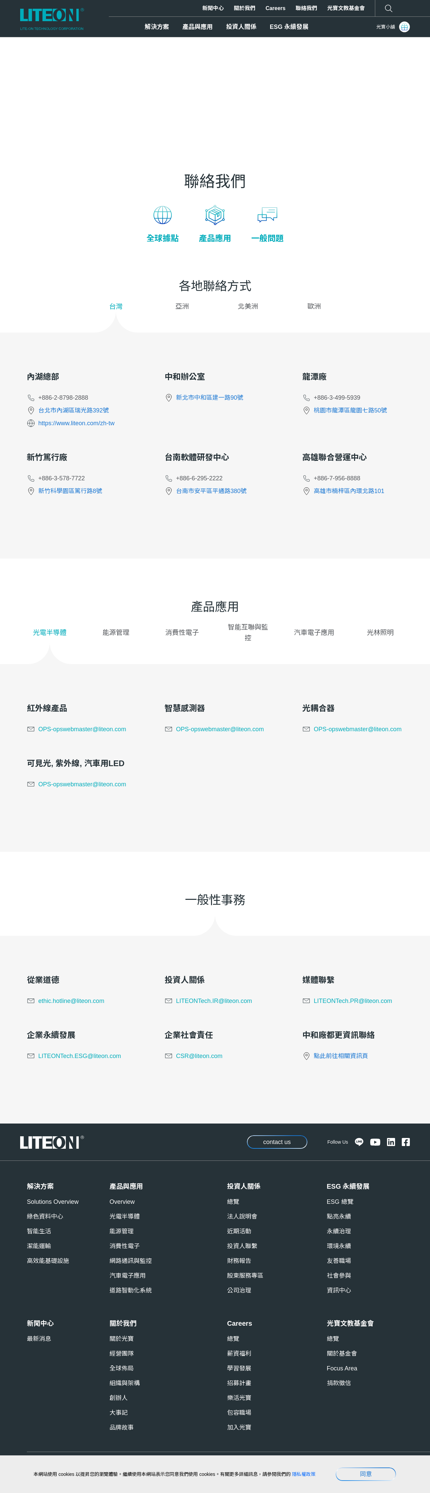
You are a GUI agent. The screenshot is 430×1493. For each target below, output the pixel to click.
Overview (122, 1201)
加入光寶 (239, 1427)
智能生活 (39, 1231)
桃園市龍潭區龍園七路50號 (350, 410)
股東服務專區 (245, 1275)
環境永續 (339, 1246)
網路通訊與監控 (131, 1261)
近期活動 (239, 1231)
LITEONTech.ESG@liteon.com (79, 1056)
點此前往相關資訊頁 (341, 1056)
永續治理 (339, 1231)
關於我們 (244, 8)
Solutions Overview (53, 1201)
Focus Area (342, 1368)
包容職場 (239, 1412)
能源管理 (122, 1231)
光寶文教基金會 (346, 8)
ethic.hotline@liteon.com (71, 1001)
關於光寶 (122, 1338)
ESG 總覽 (340, 1201)
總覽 (233, 1201)
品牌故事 (122, 1427)
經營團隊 (122, 1353)
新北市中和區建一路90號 (209, 397)
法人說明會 (242, 1216)
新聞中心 (213, 8)
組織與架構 (125, 1383)
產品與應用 (197, 27)
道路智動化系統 (131, 1290)
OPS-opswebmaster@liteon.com (82, 729)
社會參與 (339, 1275)
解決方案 (157, 27)
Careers (275, 8)
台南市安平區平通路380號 (211, 491)
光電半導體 (125, 1216)
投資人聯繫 (242, 1246)
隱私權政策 (303, 1474)
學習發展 (239, 1368)
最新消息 (39, 1338)
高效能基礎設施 (48, 1261)
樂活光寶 (239, 1398)
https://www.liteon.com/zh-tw (76, 423)
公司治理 (239, 1290)
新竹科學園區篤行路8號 (70, 491)
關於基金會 (342, 1353)
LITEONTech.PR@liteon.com (353, 1001)
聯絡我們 (306, 8)
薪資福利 (239, 1353)
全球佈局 (122, 1368)
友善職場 (339, 1261)
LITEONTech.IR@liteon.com (214, 1001)
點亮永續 (339, 1216)
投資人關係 (241, 27)
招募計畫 (239, 1383)
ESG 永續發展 (289, 27)
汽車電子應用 (128, 1275)
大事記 (119, 1412)
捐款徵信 (339, 1383)
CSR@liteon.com (199, 1056)
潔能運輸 (39, 1246)
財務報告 (239, 1261)
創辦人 (119, 1398)
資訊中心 (339, 1290)
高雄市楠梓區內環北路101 (349, 491)
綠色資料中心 (45, 1216)
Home (35, 55)
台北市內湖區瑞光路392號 (73, 410)
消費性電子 (125, 1246)
